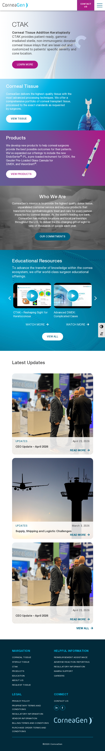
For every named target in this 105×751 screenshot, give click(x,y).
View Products (21, 174)
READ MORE (80, 450)
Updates (22, 441)
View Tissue (19, 118)
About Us (17, 680)
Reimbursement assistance (71, 657)
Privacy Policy (21, 701)
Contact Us (61, 701)
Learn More (25, 64)
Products (18, 671)
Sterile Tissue (20, 662)
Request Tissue (21, 685)
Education (18, 675)
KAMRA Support (63, 671)
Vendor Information (24, 718)
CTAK (15, 666)
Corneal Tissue (21, 657)
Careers (59, 675)
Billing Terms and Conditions (30, 723)
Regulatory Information (69, 666)
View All (52, 336)
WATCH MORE (37, 324)
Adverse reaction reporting (72, 662)
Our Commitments (52, 236)
